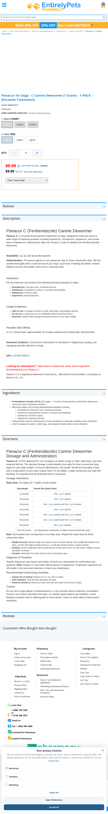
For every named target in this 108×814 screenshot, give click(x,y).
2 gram (61, 499)
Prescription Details (49, 657)
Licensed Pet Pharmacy (21, 732)
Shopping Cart (20, 665)
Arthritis (83, 668)
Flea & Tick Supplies (89, 657)
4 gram (61, 509)
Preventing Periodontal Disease (54, 686)
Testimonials (46, 665)
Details (44, 166)
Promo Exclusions (22, 696)
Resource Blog (47, 696)
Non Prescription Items (19, 31)
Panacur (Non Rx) (76, 31)
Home (4, 31)
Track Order (19, 661)
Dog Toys (84, 672)
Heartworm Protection (90, 665)
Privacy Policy (20, 685)
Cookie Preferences (20, 738)
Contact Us (19, 692)
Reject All (54, 793)
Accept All (54, 807)
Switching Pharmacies (50, 668)
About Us (18, 681)
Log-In (17, 653)
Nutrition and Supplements (42, 31)
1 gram (61, 494)
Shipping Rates (20, 689)
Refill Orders (45, 661)
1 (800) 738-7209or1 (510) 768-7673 (17, 713)
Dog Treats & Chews (89, 676)
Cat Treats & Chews (89, 683)
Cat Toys (84, 680)
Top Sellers (85, 653)
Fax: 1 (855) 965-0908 (20, 726)
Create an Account (22, 657)
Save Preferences (54, 800)
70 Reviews (6, 109)
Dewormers (61, 31)
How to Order (46, 653)
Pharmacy (84, 661)
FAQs (27, 681)
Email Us (14, 720)
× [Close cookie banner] (103, 750)
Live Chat (14, 705)
